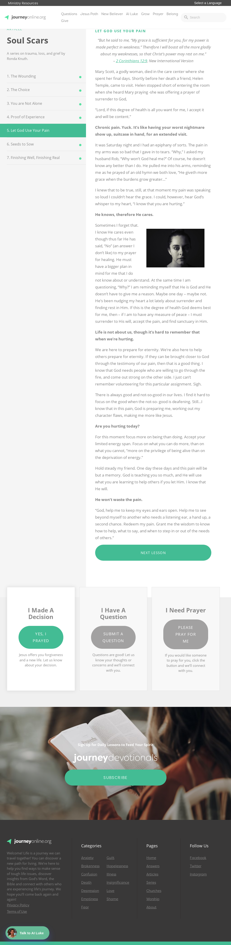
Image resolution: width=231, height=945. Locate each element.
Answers (152, 866)
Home (151, 858)
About (151, 907)
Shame (112, 899)
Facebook (198, 858)
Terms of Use (17, 911)
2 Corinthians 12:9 (131, 60)
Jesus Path (89, 14)
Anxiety (87, 858)
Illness (111, 874)
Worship (152, 899)
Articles (152, 874)
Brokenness (90, 866)
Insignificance (117, 882)
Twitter (195, 866)
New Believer (112, 14)
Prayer (158, 14)
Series (151, 882)
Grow (145, 14)
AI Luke (132, 14)
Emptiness (89, 899)
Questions (69, 14)
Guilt (110, 858)
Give (64, 21)
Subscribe (115, 777)
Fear (85, 907)
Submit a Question (113, 637)
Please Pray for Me (185, 634)
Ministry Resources (23, 3)
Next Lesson (153, 552)
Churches (153, 890)
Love (110, 890)
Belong (172, 14)
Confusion (89, 874)
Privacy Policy (18, 905)
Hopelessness (117, 866)
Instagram (198, 874)
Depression (90, 890)
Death (86, 882)
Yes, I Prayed (41, 637)
